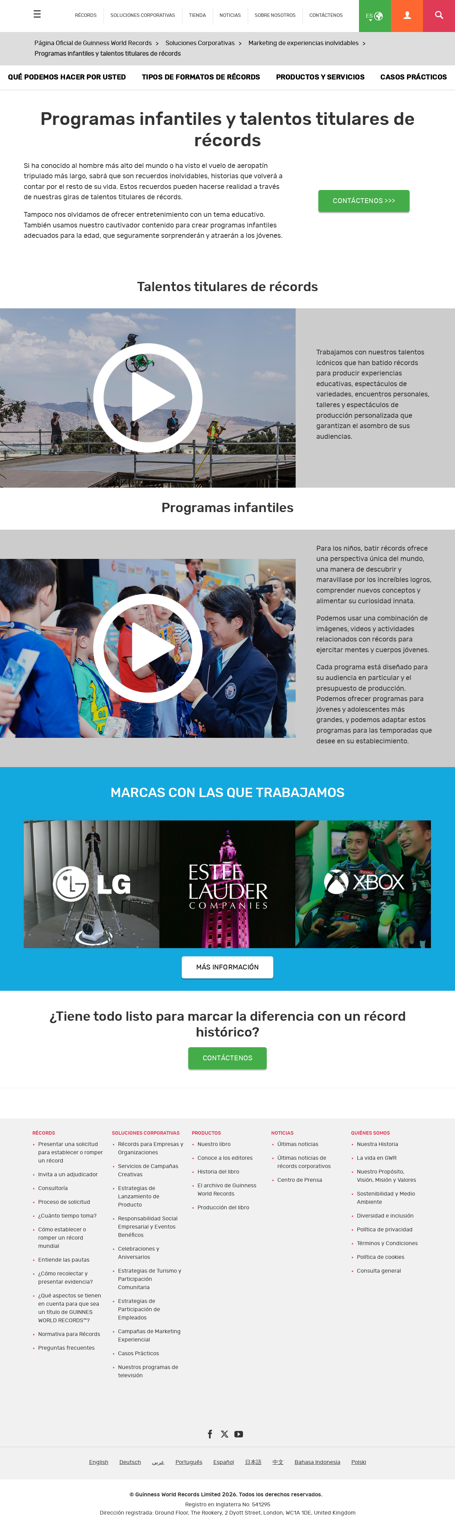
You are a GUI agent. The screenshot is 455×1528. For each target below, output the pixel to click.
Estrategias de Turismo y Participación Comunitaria (149, 1279)
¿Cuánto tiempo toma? (67, 1216)
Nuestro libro (214, 1144)
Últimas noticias (297, 1144)
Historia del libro (218, 1172)
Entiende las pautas (63, 1260)
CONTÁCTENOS (326, 15)
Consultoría (53, 1188)
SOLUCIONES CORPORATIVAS (142, 15)
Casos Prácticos (138, 1353)
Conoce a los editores (225, 1158)
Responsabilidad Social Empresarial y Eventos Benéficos (148, 1227)
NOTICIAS (230, 15)
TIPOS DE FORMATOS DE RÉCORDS (201, 77)
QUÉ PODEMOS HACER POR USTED (67, 77)
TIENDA (197, 15)
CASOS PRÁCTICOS (413, 77)
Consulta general (379, 1271)
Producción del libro (223, 1207)
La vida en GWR (376, 1158)
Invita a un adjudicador (68, 1174)
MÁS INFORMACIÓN (227, 967)
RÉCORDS (86, 15)
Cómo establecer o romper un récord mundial (62, 1238)
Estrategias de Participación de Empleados (139, 1309)
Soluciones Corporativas (200, 43)
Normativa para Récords (69, 1334)
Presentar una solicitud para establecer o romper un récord (70, 1153)
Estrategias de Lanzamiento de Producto (138, 1197)
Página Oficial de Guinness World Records (93, 43)
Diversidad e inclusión (385, 1216)
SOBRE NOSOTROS (275, 15)
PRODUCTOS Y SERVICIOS (320, 77)
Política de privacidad (385, 1229)
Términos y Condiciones (387, 1243)
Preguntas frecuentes (66, 1348)
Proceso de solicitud (64, 1202)
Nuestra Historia (377, 1144)
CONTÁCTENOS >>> (364, 201)
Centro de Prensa (299, 1180)
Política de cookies (380, 1257)
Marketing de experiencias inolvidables (303, 43)
